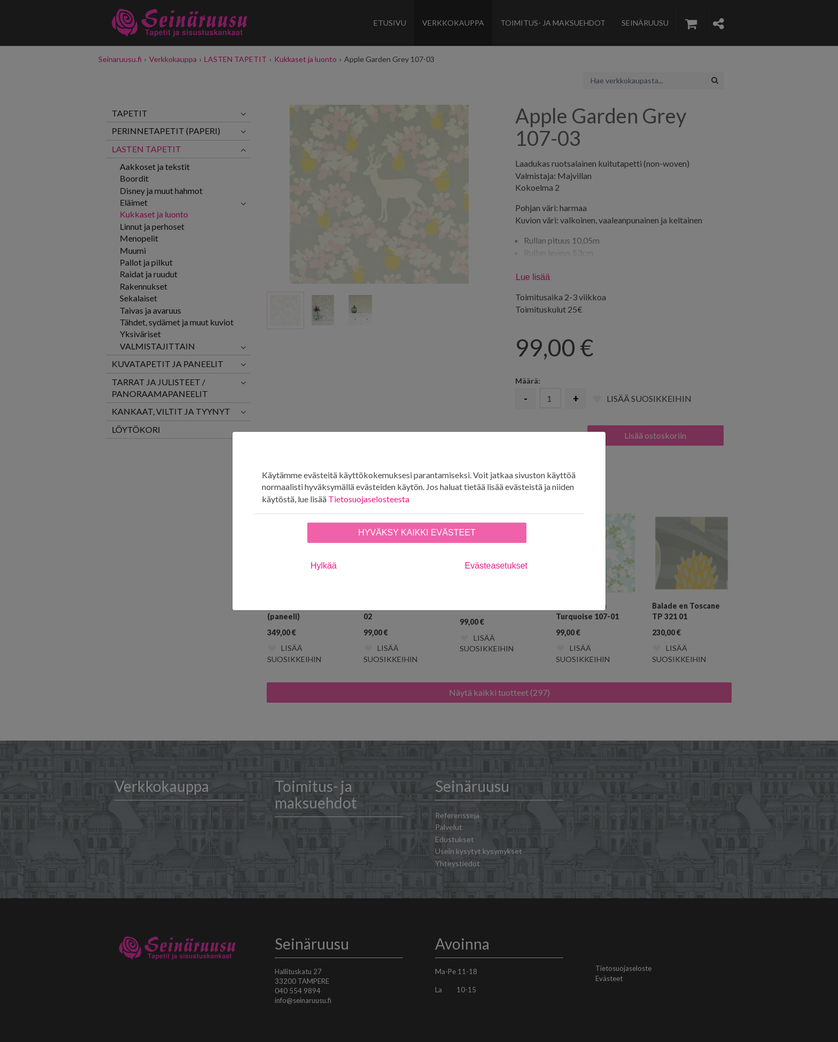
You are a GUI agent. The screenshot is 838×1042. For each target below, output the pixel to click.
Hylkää (324, 565)
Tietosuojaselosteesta (368, 499)
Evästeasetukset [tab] (496, 565)
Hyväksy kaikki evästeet (416, 532)
